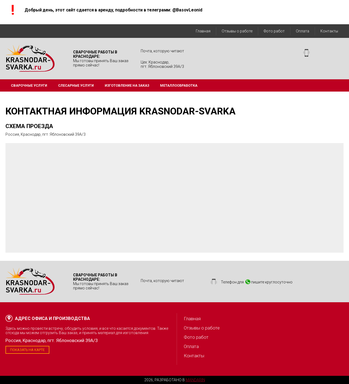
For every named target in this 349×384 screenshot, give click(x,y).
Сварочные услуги (29, 85)
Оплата (302, 31)
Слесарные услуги (76, 85)
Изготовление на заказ (127, 85)
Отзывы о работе (237, 31)
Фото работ (274, 31)
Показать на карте (27, 350)
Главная (203, 31)
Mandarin (195, 380)
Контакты (329, 31)
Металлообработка (178, 85)
